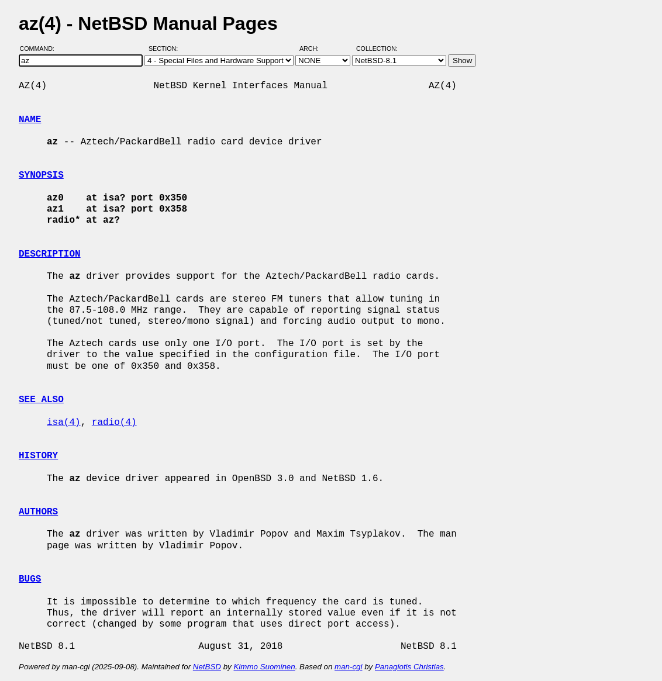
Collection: (377, 48)
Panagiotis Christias (409, 666)
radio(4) (114, 422)
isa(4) (64, 422)
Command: (40, 48)
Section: (166, 48)
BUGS (30, 579)
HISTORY (38, 456)
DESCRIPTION (50, 254)
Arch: (314, 48)
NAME (30, 119)
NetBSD (207, 666)
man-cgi (348, 666)
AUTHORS (38, 512)
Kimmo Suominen (264, 666)
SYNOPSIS (41, 175)
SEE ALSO (41, 399)
